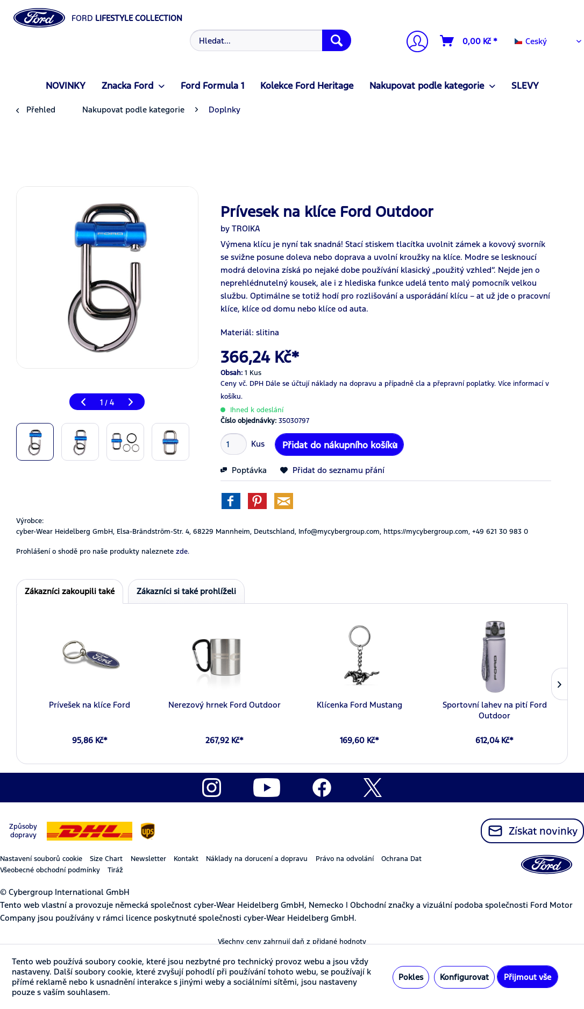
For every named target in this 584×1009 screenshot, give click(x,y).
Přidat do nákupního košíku (339, 443)
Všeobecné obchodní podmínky (50, 870)
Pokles (410, 977)
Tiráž (115, 870)
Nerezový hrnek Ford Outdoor (224, 705)
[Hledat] (336, 40)
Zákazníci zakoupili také (70, 591)
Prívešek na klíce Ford (89, 705)
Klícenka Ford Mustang (359, 705)
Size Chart (106, 859)
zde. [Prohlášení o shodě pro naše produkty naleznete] (182, 551)
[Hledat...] (270, 40)
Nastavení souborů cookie (41, 859)
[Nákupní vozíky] (469, 41)
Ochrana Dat (401, 859)
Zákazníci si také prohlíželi (186, 591)
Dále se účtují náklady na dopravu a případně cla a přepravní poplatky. (381, 383)
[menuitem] (269, 40)
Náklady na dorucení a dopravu (257, 859)
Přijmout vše (527, 977)
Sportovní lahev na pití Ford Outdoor (495, 710)
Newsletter (148, 859)
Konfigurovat (464, 977)
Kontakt (186, 859)
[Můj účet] (413, 43)
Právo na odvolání (345, 859)
